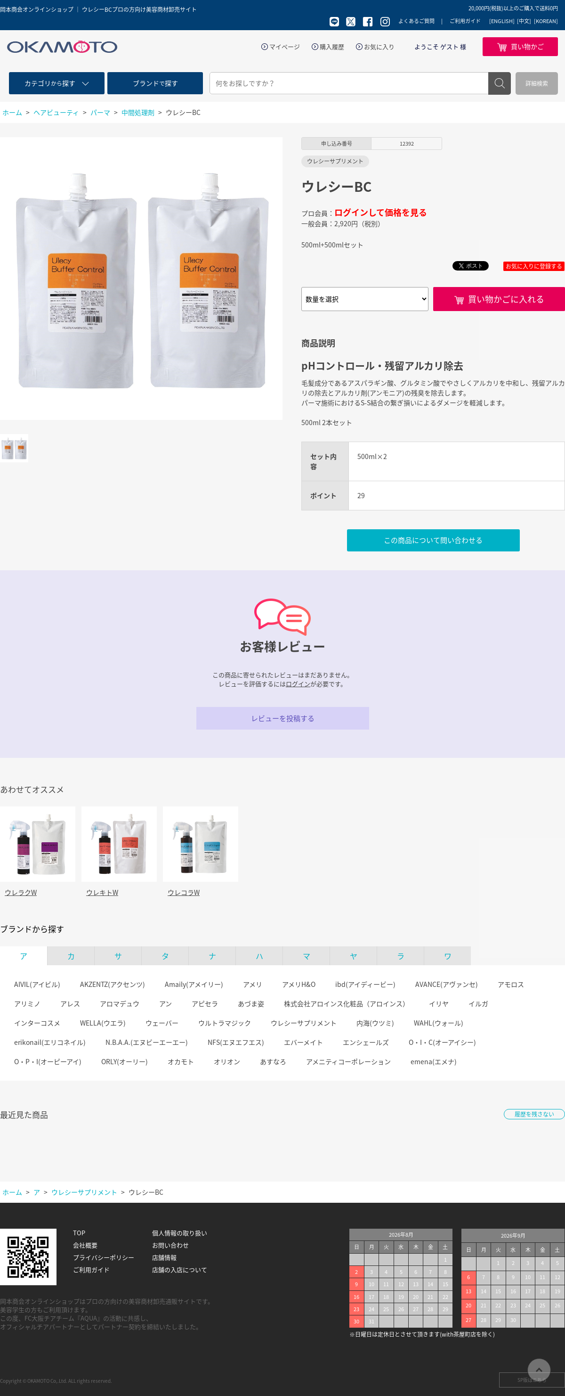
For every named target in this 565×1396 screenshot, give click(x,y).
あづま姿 (251, 1003)
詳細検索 (536, 83)
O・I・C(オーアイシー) (442, 1042)
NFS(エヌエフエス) (236, 1042)
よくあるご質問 (416, 21)
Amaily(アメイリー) (194, 984)
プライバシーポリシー (103, 1257)
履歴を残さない (534, 1114)
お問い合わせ (170, 1245)
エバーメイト (303, 1042)
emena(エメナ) (434, 1061)
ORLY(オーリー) (124, 1061)
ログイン (298, 683)
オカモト (181, 1061)
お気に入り (379, 46)
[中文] (524, 21)
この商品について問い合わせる (433, 540)
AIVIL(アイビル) (37, 984)
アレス (70, 1003)
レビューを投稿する (283, 718)
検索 (499, 83)
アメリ (252, 984)
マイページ (284, 46)
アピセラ (205, 1003)
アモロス (511, 984)
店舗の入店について (179, 1269)
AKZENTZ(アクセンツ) (112, 984)
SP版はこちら (532, 1379)
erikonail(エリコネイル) (50, 1042)
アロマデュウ (119, 1003)
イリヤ (439, 1003)
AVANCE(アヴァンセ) (446, 984)
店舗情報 (164, 1257)
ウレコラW (184, 892)
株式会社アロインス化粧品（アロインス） (346, 1003)
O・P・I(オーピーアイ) (47, 1061)
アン (165, 1003)
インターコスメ (37, 1022)
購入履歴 (332, 46)
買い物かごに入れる (506, 299)
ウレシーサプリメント (304, 1022)
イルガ (478, 1003)
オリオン (227, 1061)
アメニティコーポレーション (348, 1061)
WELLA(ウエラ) (103, 1022)
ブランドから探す (32, 929)
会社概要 (85, 1245)
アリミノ (27, 1003)
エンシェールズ (366, 1042)
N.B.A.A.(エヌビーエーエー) (146, 1042)
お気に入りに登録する (534, 266)
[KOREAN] (546, 21)
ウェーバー (161, 1022)
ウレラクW (21, 892)
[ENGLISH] (502, 21)
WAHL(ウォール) (438, 1022)
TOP (79, 1233)
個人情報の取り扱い (179, 1233)
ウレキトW (102, 892)
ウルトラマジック (224, 1022)
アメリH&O (298, 984)
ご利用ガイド (465, 21)
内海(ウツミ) (375, 1022)
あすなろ (273, 1061)
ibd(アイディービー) (365, 984)
